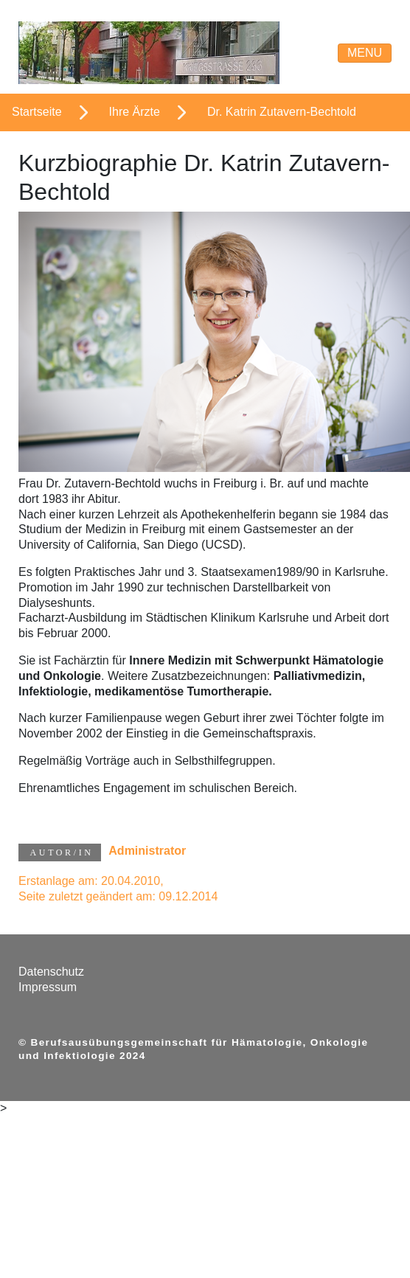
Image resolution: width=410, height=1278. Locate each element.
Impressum (47, 987)
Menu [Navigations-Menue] (364, 52)
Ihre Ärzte (134, 111)
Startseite (37, 111)
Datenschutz (51, 971)
